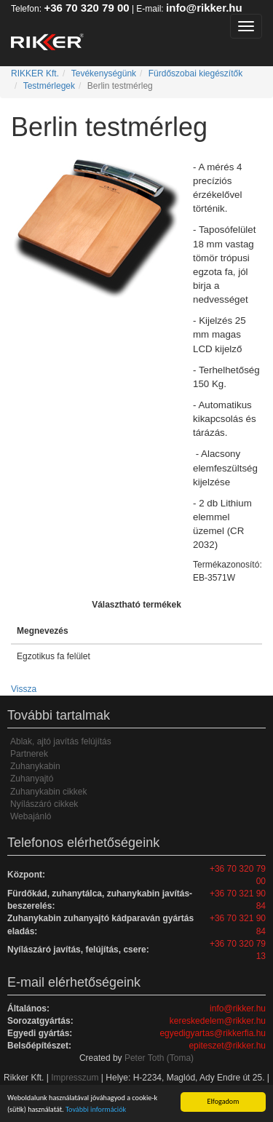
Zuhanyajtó (31, 778)
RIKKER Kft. (35, 73)
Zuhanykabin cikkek (48, 792)
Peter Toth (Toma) (159, 1058)
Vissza (23, 689)
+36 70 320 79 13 (238, 950)
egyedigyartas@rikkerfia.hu (212, 1033)
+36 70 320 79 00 (86, 7)
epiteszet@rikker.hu (227, 1046)
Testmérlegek (49, 86)
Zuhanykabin (35, 766)
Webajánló (30, 816)
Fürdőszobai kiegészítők (195, 73)
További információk (96, 1109)
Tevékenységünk (103, 73)
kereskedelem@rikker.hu (218, 1021)
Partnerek (29, 754)
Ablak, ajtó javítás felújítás (60, 741)
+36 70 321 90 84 (238, 899)
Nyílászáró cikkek (44, 804)
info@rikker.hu (204, 7)
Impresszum (74, 1078)
